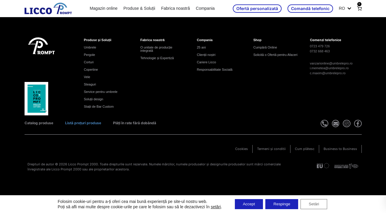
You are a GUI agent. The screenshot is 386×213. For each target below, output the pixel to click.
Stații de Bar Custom (99, 106)
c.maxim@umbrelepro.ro (328, 73)
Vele (87, 77)
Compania (205, 8)
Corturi (89, 62)
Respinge (281, 203)
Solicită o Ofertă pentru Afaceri (275, 55)
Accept (246, 203)
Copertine (91, 69)
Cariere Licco (206, 62)
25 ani (201, 47)
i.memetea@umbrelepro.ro (329, 68)
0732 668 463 (320, 51)
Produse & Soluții (139, 8)
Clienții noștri (206, 55)
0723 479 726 (320, 46)
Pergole (89, 55)
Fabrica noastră (175, 8)
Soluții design (93, 99)
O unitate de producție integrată (156, 49)
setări (212, 206)
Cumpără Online (265, 47)
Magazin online (103, 8)
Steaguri (90, 84)
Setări (316, 203)
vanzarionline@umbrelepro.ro (331, 63)
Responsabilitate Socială (214, 69)
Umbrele (90, 47)
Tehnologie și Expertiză (157, 58)
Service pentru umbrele (101, 91)
